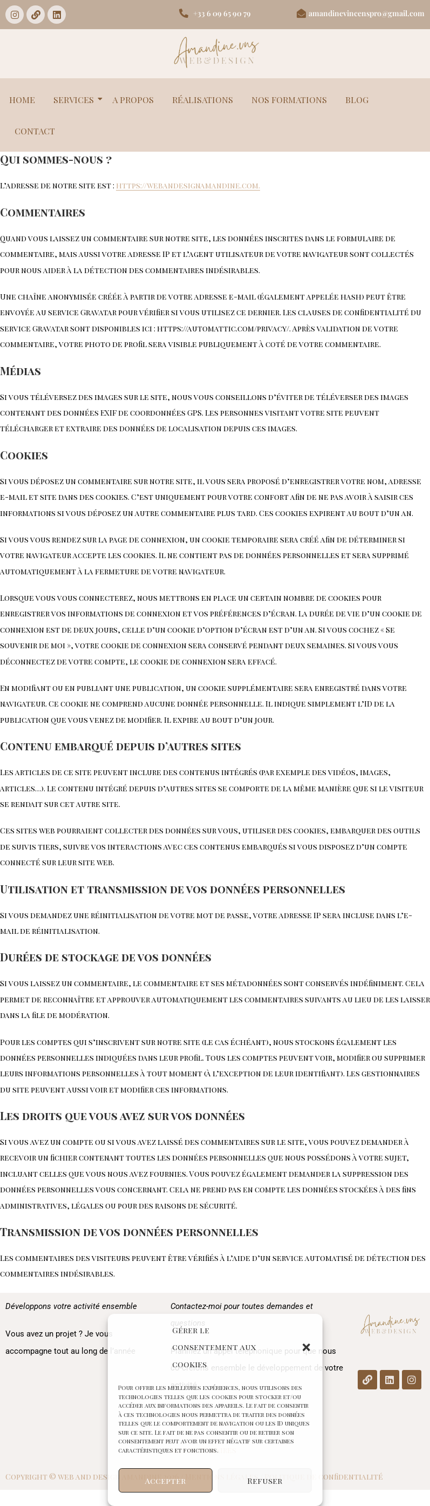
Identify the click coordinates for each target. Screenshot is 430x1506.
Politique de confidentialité (323, 1476)
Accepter (165, 1480)
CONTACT (35, 131)
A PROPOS (133, 99)
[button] (306, 1347)
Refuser (264, 1480)
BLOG (356, 99)
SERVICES (75, 99)
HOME (22, 99)
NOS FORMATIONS (289, 99)
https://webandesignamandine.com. (188, 185)
